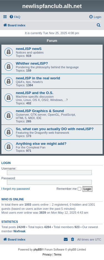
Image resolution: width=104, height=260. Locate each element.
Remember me (69, 189)
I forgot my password (15, 188)
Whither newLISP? (32, 63)
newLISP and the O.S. (34, 93)
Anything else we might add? (41, 144)
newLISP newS (29, 49)
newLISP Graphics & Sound (40, 111)
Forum (52, 41)
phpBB (38, 249)
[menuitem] (14, 17)
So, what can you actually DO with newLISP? (55, 129)
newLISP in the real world (38, 78)
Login (6, 163)
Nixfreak (19, 231)
